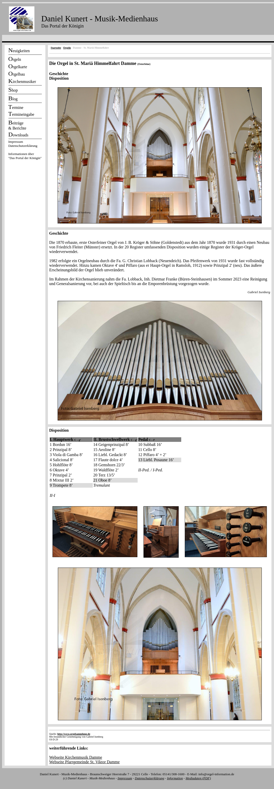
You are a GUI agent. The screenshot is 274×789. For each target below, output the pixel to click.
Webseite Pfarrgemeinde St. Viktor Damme (84, 762)
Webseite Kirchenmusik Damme (75, 757)
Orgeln (67, 47)
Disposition (59, 78)
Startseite (56, 47)
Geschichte (58, 74)
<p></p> (25, 150)
